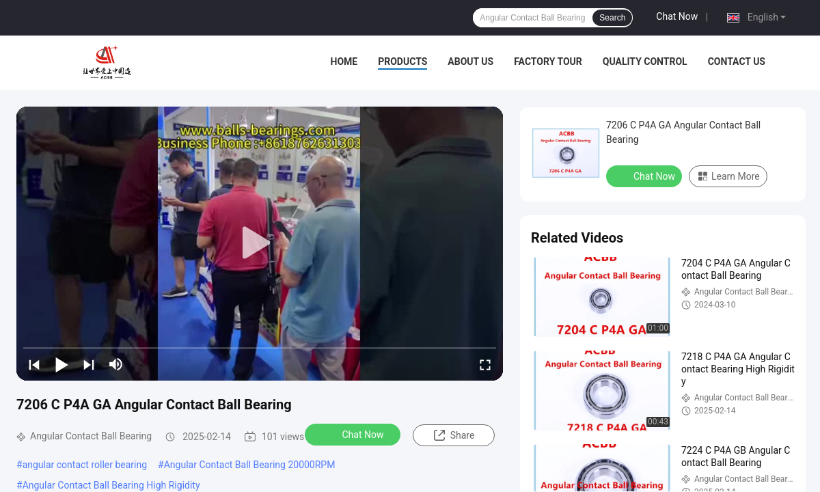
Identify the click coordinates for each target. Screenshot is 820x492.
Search (612, 18)
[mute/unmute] (116, 364)
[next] (88, 364)
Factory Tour (548, 61)
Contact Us (736, 61)
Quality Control (645, 61)
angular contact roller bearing (85, 464)
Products (402, 61)
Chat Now (677, 16)
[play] (260, 243)
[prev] (34, 364)
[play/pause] (61, 364)
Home (344, 61)
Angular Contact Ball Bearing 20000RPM (250, 464)
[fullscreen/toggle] (485, 364)
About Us (470, 61)
